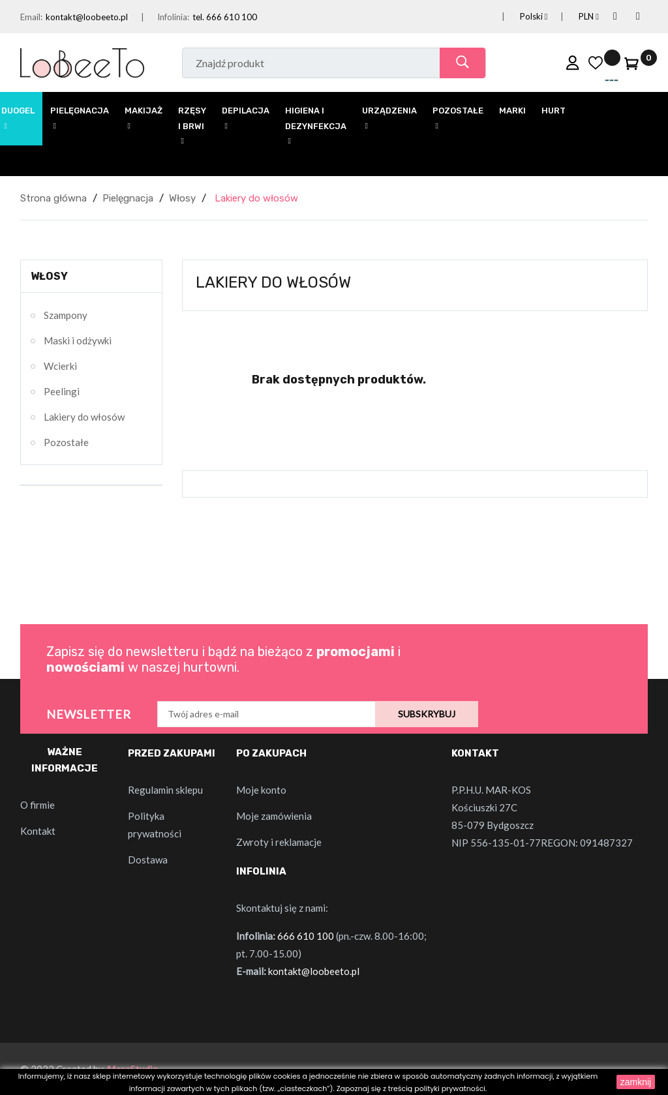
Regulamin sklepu (165, 790)
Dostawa (148, 859)
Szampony (65, 315)
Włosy (49, 276)
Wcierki (60, 366)
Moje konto (261, 790)
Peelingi (62, 391)
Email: (31, 17)
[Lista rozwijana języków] (518, 16)
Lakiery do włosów (84, 417)
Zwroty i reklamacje (279, 842)
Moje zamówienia (274, 816)
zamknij (635, 1082)
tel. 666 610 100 (224, 17)
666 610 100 (305, 936)
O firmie (37, 805)
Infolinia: (173, 17)
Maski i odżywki (78, 340)
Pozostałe (66, 442)
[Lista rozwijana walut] (573, 16)
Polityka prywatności (154, 824)
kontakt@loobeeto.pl (87, 17)
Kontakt (37, 831)
